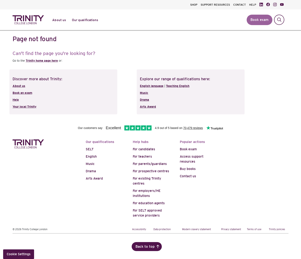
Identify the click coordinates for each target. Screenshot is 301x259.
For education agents (149, 203)
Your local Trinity (24, 106)
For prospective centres (151, 171)
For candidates (144, 149)
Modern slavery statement (196, 229)
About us (19, 86)
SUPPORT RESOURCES (215, 4)
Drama (144, 99)
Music (144, 92)
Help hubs (141, 142)
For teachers (142, 156)
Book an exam (22, 92)
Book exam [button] (259, 20)
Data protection (162, 229)
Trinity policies (277, 229)
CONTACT (239, 4)
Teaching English (177, 86)
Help (16, 99)
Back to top (145, 247)
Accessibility (139, 229)
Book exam (188, 149)
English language (151, 86)
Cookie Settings (19, 254)
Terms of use (254, 229)
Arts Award (148, 106)
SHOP (193, 4)
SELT (90, 149)
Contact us (188, 176)
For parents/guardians (150, 164)
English (91, 156)
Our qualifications (100, 142)
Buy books (188, 169)
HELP (252, 4)
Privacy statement (231, 229)
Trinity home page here (42, 60)
